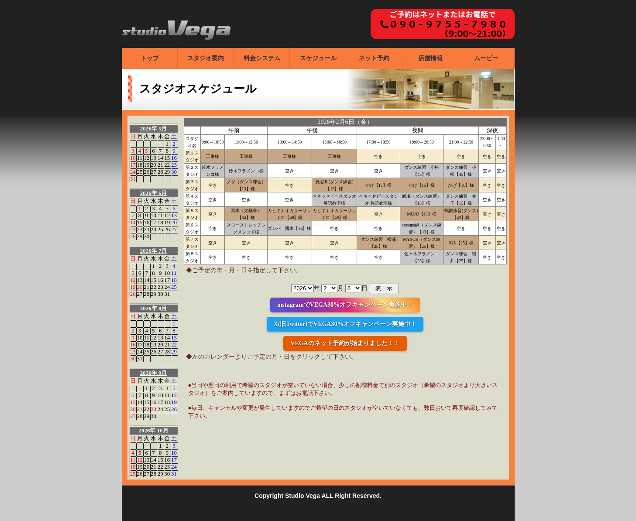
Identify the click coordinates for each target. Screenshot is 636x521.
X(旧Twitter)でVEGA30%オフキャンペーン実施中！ (345, 324)
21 (160, 164)
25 (140, 171)
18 (140, 164)
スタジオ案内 (205, 58)
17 (133, 164)
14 (160, 157)
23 (174, 164)
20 (153, 164)
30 (174, 171)
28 (160, 171)
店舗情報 (430, 58)
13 (153, 157)
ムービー (486, 58)
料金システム (262, 58)
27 (153, 171)
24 (133, 171)
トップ (150, 58)
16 (174, 157)
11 (140, 157)
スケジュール (318, 58)
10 (133, 157)
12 (146, 157)
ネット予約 (374, 58)
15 (167, 157)
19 (146, 164)
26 (146, 171)
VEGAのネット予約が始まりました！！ (344, 343)
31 (133, 178)
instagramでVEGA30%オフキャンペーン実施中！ (345, 305)
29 (167, 171)
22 (167, 164)
